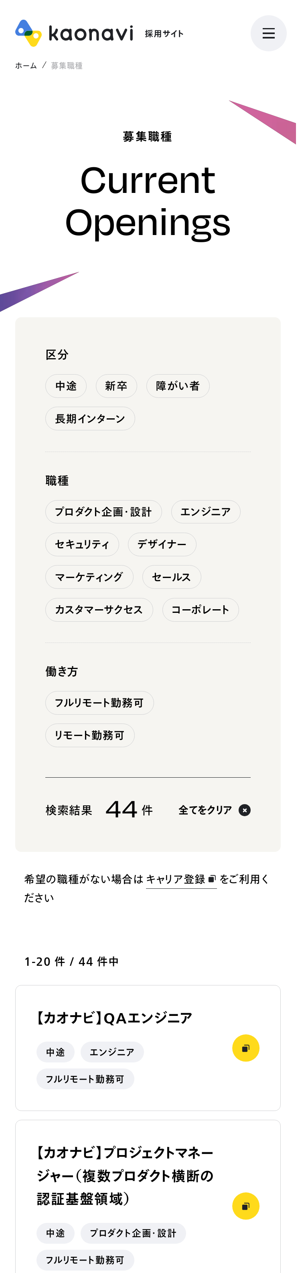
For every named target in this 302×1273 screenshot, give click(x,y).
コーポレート (201, 609)
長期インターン (90, 419)
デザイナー (162, 544)
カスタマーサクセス (99, 609)
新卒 (116, 386)
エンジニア (205, 512)
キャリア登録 (181, 879)
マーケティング (89, 577)
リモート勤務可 (90, 735)
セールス (172, 577)
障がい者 (178, 386)
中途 (66, 386)
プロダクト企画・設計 (104, 512)
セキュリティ (82, 544)
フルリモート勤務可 (100, 702)
